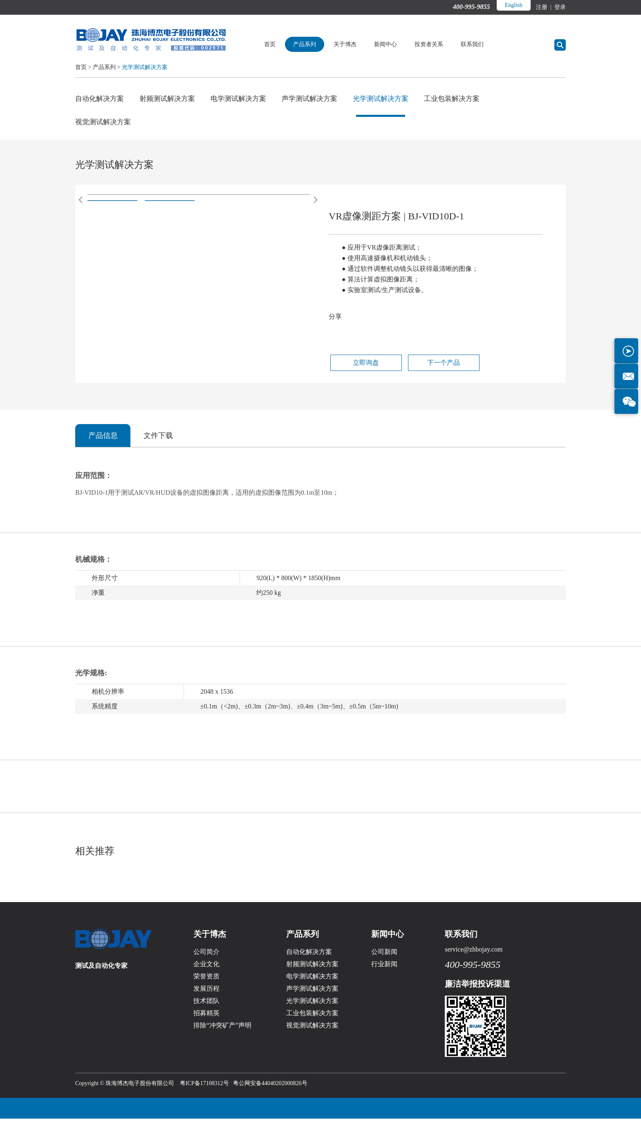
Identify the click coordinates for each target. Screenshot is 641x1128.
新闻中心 (400, 44)
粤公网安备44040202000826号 (270, 1093)
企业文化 (206, 973)
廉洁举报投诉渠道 (477, 993)
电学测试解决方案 (246, 99)
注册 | (544, 7)
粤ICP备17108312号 (204, 1093)
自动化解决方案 (101, 99)
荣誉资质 (206, 985)
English (513, 5)
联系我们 (486, 44)
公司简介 (206, 961)
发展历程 (206, 997)
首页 (284, 44)
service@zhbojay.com (473, 958)
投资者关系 (443, 44)
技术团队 (206, 1010)
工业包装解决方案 (469, 99)
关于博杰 (359, 44)
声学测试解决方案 (320, 99)
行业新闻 (384, 973)
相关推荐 (96, 860)
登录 (559, 7)
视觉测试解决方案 (104, 125)
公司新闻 (384, 961)
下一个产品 (422, 370)
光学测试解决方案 (145, 67)
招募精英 (206, 1022)
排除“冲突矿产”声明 (222, 1034)
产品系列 (319, 44)
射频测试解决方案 (171, 99)
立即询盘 (358, 370)
